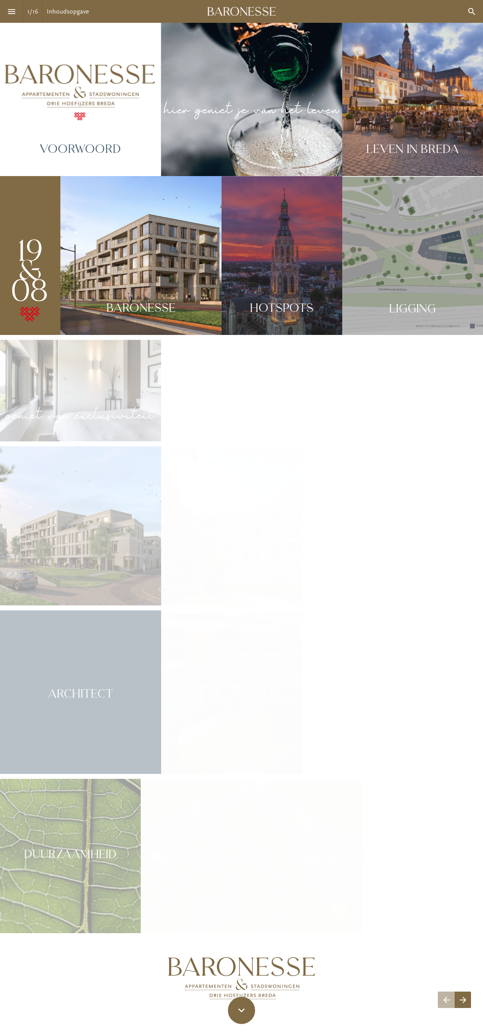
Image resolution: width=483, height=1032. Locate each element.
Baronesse (141, 309)
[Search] (471, 11)
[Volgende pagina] (463, 1000)
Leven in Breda (412, 150)
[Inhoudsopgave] (11, 11)
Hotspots (281, 309)
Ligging (412, 311)
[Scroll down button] (241, 1010)
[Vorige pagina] (446, 1000)
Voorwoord (80, 150)
